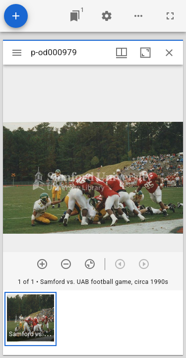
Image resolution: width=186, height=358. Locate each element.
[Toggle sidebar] (17, 53)
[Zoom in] (42, 264)
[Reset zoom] (90, 264)
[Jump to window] (75, 16)
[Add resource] (16, 16)
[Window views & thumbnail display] (121, 53)
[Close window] (169, 53)
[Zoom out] (66, 264)
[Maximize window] (145, 53)
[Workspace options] (138, 16)
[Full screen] (170, 16)
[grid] (93, 322)
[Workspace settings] (107, 16)
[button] (30, 319)
